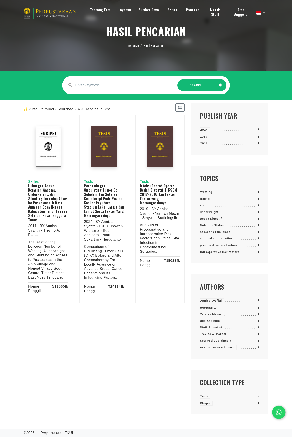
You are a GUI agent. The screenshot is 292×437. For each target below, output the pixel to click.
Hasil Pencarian (154, 45)
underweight (209, 212)
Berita (172, 10)
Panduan (193, 10)
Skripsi (205, 403)
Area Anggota (241, 12)
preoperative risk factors (218, 245)
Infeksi (205, 198)
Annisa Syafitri (211, 300)
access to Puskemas (215, 232)
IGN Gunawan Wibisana (217, 347)
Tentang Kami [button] (100, 10)
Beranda (133, 45)
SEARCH (196, 87)
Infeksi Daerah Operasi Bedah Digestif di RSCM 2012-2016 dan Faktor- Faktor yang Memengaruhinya (158, 194)
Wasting (206, 192)
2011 (204, 143)
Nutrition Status (212, 225)
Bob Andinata (210, 320)
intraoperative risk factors (219, 252)
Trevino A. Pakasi (213, 334)
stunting (206, 205)
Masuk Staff (215, 12)
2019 (204, 136)
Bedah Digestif (211, 218)
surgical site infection (216, 238)
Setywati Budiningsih (215, 340)
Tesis (204, 396)
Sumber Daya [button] (149, 10)
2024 (204, 129)
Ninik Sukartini (211, 327)
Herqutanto (208, 307)
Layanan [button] (124, 10)
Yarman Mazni (210, 314)
